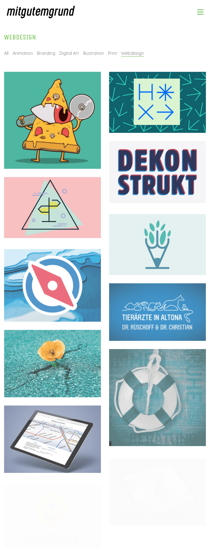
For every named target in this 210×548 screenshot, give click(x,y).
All (6, 53)
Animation (23, 53)
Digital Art (69, 53)
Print (112, 53)
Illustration (93, 53)
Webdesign (132, 53)
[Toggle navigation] (200, 12)
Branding (46, 53)
